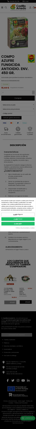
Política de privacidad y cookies (25, 228)
